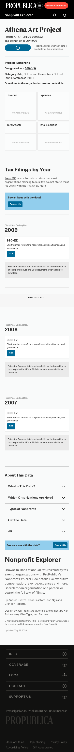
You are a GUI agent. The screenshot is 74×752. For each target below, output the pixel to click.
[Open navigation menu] (40, 5)
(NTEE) (31, 78)
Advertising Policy (17, 747)
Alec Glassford (36, 600)
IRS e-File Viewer (39, 620)
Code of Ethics (15, 742)
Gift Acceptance (43, 747)
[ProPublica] (21, 5)
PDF (11, 253)
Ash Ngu (52, 600)
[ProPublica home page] (29, 720)
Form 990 (10, 178)
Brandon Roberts (15, 603)
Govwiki (53, 624)
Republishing (37, 742)
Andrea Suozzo (17, 600)
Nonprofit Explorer (19, 15)
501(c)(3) (30, 68)
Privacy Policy (58, 742)
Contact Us (15, 204)
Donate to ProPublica (56, 5)
